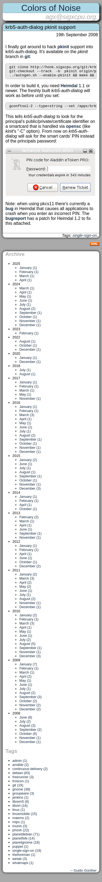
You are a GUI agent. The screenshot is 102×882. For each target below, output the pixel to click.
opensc (73, 129)
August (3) (27, 729)
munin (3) (20, 829)
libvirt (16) (20, 809)
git (27, 56)
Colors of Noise (51, 8)
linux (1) (19, 813)
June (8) (25, 721)
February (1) (28, 275)
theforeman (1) (24, 858)
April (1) (25, 283)
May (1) (25, 300)
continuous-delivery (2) (30, 772)
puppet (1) (20, 850)
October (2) (28, 704)
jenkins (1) (21, 801)
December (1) (30, 328)
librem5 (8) (21, 805)
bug (9, 212)
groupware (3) (23, 797)
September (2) (30, 733)
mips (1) (19, 825)
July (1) (25, 308)
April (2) (25, 586)
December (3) (30, 492)
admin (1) (20, 764)
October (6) (28, 737)
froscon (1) (21, 784)
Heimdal (69, 88)
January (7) (28, 667)
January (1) (28, 271)
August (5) (27, 647)
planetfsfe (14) (24, 841)
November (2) (30, 708)
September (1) (30, 316)
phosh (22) (21, 833)
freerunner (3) (23, 780)
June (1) (25, 304)
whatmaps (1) (23, 866)
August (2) (27, 312)
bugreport (15, 221)
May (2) (25, 590)
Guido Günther (85, 874)
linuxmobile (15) (25, 817)
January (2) (28, 463)
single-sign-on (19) (27, 854)
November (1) (30, 324)
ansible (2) (21, 768)
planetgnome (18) (26, 846)
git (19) (18, 788)
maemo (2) (21, 821)
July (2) (25, 643)
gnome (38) (21, 792)
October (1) (28, 320)
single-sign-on (84, 239)
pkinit (63, 46)
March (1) (26, 279)
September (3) (30, 700)
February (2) (28, 520)
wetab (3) (20, 862)
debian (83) (21, 776)
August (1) (27, 345)
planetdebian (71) (26, 837)
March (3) (26, 418)
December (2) (30, 569)
